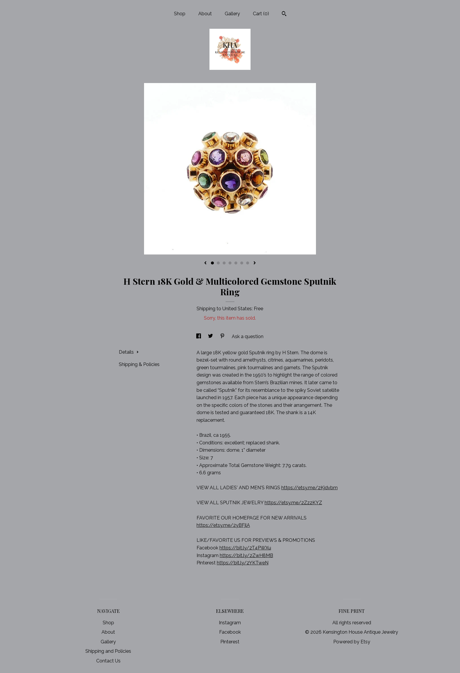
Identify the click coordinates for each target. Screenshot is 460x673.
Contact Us (108, 661)
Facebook (230, 632)
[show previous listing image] (205, 263)
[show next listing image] (254, 263)
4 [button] (230, 263)
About (205, 13)
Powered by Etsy (351, 642)
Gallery (232, 13)
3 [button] (224, 263)
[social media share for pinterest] (223, 336)
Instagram (230, 622)
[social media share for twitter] (211, 336)
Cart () (261, 13)
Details (129, 352)
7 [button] (247, 263)
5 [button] (235, 263)
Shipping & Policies (139, 364)
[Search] (284, 14)
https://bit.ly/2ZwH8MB (246, 555)
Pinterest (229, 642)
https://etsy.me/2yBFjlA (223, 525)
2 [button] (218, 263)
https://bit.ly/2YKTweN (242, 563)
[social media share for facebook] (199, 336)
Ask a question (247, 336)
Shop (179, 13)
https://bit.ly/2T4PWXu (245, 548)
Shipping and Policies (108, 651)
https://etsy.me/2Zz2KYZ (293, 502)
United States (237, 308)
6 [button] (241, 263)
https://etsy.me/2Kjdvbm (309, 487)
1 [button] (212, 263)
